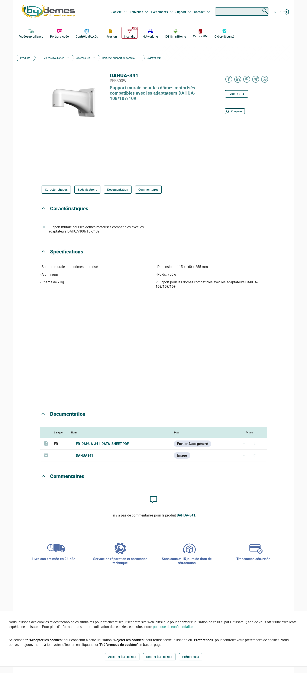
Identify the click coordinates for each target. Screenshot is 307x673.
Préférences (190, 657)
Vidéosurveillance (31, 32)
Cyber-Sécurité (224, 32)
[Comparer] (235, 111)
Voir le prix (236, 94)
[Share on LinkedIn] (237, 79)
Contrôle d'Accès (87, 32)
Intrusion (111, 32)
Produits (25, 58)
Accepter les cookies (122, 657)
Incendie (129, 32)
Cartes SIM (200, 33)
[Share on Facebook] (228, 79)
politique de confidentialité (173, 626)
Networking (150, 32)
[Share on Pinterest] (246, 79)
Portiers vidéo (59, 32)
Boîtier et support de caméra (118, 58)
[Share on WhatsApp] (264, 79)
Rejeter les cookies (159, 657)
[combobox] (242, 11)
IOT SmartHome (175, 32)
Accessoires (83, 58)
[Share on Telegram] (255, 79)
